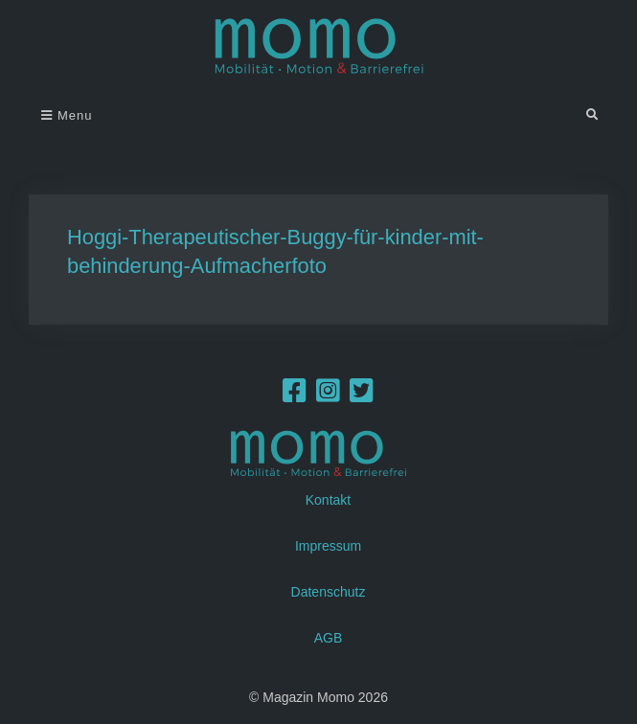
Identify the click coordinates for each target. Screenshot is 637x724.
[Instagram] (328, 395)
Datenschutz (328, 591)
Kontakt (328, 499)
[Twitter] (362, 395)
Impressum (328, 545)
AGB (328, 637)
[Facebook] (295, 395)
